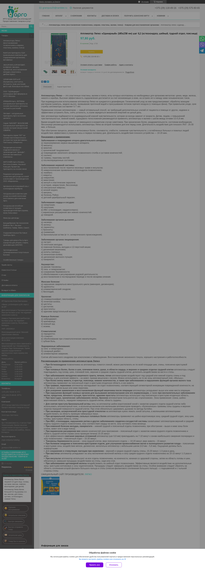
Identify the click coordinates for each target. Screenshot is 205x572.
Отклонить (113, 565)
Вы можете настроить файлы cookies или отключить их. (101, 559)
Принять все (94, 565)
